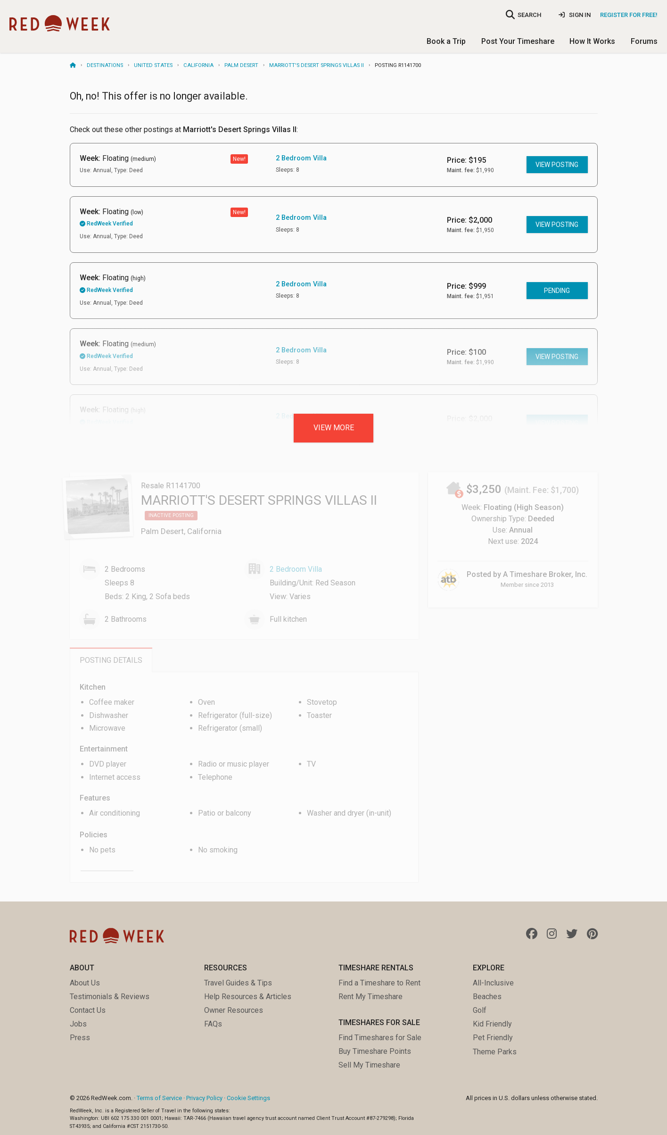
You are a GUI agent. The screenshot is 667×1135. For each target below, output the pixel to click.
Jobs (78, 1023)
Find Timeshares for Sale (379, 1037)
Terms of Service (159, 1098)
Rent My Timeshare (370, 996)
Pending (557, 290)
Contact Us (88, 1010)
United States (153, 65)
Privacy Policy (204, 1098)
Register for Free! (629, 14)
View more (333, 427)
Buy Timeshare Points (374, 1051)
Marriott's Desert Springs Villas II (316, 65)
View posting (556, 164)
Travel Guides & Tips (238, 982)
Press (80, 1037)
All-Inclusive (493, 982)
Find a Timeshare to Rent (379, 982)
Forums (644, 41)
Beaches (487, 996)
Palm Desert (241, 65)
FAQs (213, 1023)
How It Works (592, 41)
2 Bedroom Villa (301, 158)
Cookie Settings (248, 1098)
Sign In (575, 14)
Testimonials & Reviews (109, 996)
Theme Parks (495, 1051)
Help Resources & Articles (247, 996)
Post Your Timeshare (517, 41)
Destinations (105, 65)
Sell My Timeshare (369, 1064)
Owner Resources (233, 1010)
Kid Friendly (492, 1023)
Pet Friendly (493, 1037)
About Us (85, 982)
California (198, 65)
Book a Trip (446, 41)
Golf (479, 1010)
